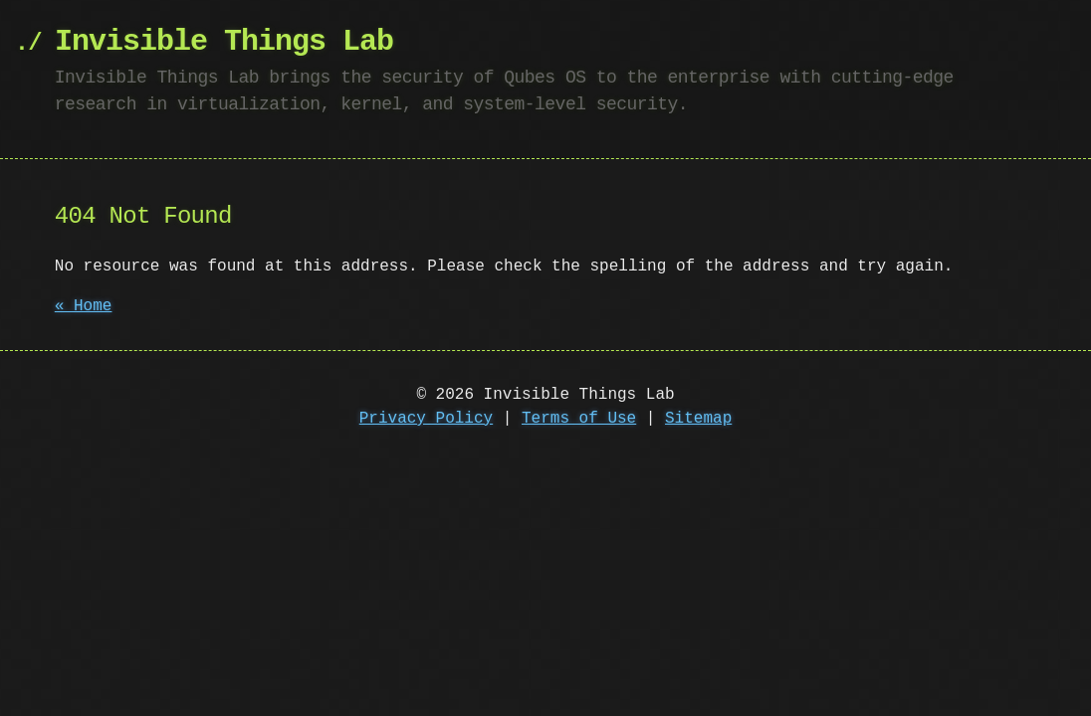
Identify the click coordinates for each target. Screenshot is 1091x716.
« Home (83, 306)
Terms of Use (579, 419)
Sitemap (698, 419)
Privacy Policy (426, 419)
